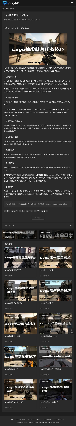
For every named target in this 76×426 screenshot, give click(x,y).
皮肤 (30, 211)
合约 (15, 211)
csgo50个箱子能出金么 (48, 336)
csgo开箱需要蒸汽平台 (13, 270)
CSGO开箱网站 (46, 419)
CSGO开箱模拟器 (33, 419)
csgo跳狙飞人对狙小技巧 (14, 402)
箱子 (38, 211)
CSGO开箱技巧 (27, 20)
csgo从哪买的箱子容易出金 (15, 303)
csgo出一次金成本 (46, 270)
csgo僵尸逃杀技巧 (46, 303)
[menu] (72, 3)
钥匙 (45, 211)
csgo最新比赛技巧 (11, 369)
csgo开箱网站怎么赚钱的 (49, 402)
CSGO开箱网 (25, 204)
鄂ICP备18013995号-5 (52, 422)
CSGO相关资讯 (59, 419)
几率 (8, 211)
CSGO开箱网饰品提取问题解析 (51, 369)
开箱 (23, 211)
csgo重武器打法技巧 (12, 336)
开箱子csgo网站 (34, 422)
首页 (3, 9)
